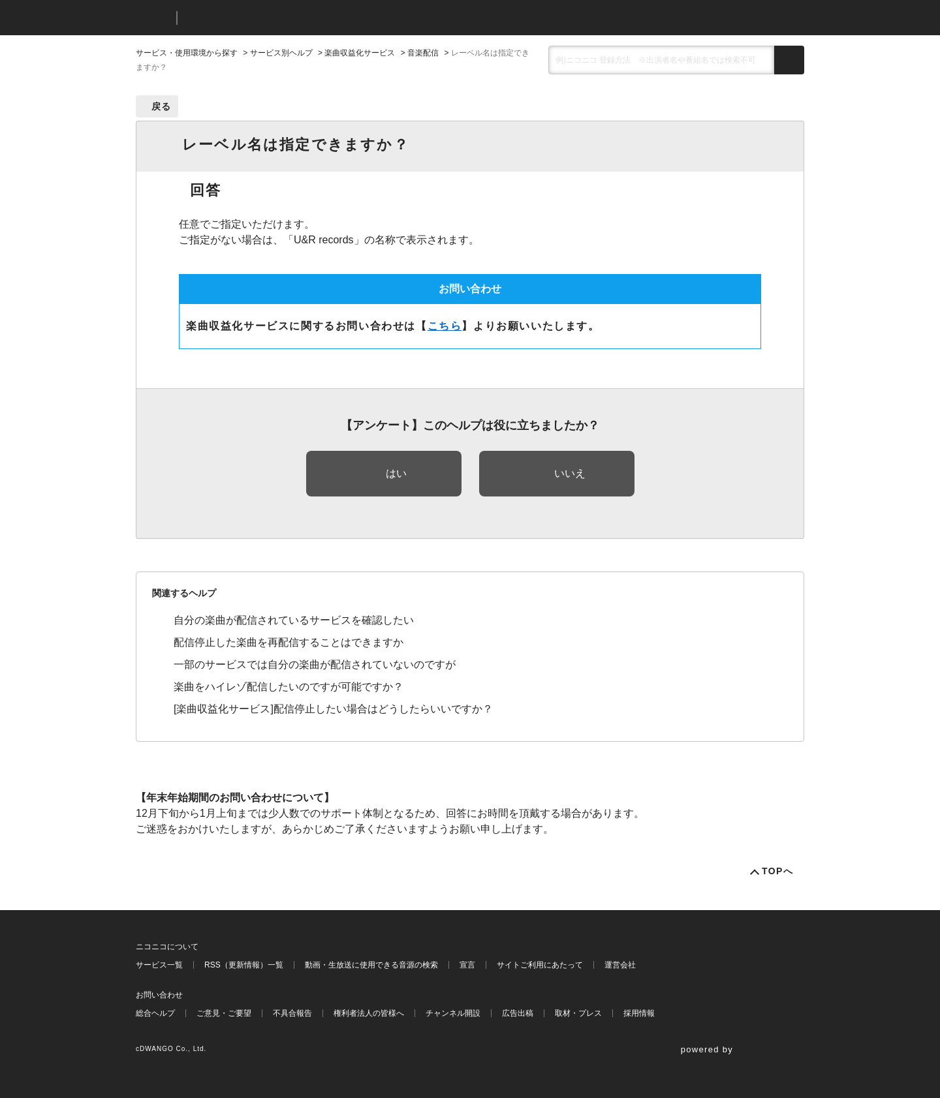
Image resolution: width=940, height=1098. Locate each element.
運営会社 (620, 964)
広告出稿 (517, 1013)
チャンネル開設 (453, 1013)
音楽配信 (423, 52)
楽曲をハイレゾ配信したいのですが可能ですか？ (288, 686)
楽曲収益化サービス (359, 52)
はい (396, 473)
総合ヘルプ (155, 1013)
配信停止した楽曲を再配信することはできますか (288, 642)
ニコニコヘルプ (256, 18)
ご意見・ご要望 (223, 1013)
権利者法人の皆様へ (369, 1013)
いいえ (570, 473)
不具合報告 (292, 1013)
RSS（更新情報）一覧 (243, 964)
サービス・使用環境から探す (187, 52)
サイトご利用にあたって (540, 964)
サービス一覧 (159, 964)
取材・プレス (578, 1013)
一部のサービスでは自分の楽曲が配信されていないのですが (315, 664)
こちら (445, 325)
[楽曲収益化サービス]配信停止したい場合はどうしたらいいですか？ (333, 708)
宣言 (467, 964)
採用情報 (639, 1013)
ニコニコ (153, 18)
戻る (161, 106)
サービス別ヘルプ (281, 52)
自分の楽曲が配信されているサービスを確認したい (294, 620)
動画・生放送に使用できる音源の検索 (371, 964)
